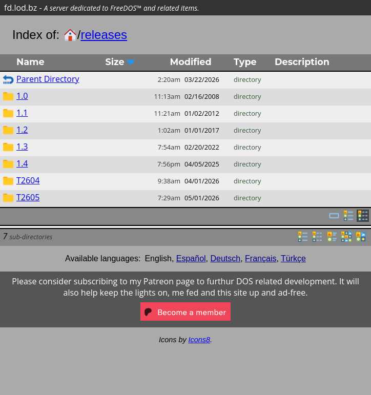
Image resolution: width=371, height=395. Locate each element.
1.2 (22, 129)
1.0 (22, 95)
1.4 (22, 163)
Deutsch (226, 258)
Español (191, 258)
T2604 (27, 180)
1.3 (22, 146)
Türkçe (293, 258)
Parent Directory (47, 79)
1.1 (22, 112)
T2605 (27, 197)
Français (260, 258)
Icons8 (199, 340)
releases (103, 34)
